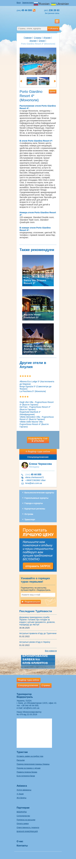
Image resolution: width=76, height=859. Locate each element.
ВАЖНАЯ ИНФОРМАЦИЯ (27, 831)
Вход (19, 3)
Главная (28, 37)
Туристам (22, 752)
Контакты (22, 845)
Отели (42, 41)
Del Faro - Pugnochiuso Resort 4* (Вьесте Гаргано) (35, 408)
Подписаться (31, 602)
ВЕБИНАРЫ (22, 812)
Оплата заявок (23, 824)
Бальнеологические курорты (39, 492)
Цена (52, 91)
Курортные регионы (34, 508)
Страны (37, 37)
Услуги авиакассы (24, 790)
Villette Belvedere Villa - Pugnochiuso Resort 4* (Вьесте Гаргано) (37, 418)
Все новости (51, 651)
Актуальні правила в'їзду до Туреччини (37, 633)
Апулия (33, 41)
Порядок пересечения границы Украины (33, 764)
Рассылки (21, 760)
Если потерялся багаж (26, 776)
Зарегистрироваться (30, 3)
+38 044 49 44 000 (29, 705)
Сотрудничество (23, 816)
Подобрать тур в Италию (38, 440)
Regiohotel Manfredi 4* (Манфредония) (30, 413)
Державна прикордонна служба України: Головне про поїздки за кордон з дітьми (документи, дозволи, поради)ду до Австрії (37, 621)
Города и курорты (33, 503)
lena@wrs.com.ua (33, 483)
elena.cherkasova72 (34, 477)
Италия (47, 37)
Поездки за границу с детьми (28, 768)
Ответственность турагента (28, 828)
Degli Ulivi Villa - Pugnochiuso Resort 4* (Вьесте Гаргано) (37, 403)
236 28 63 (51, 10)
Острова (28, 514)
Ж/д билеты (21, 798)
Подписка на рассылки (26, 820)
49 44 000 (33, 474)
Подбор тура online (38, 451)
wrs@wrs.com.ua (31, 708)
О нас (20, 841)
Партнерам (23, 807)
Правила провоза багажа (27, 772)
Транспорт (29, 519)
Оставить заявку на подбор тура (30, 756)
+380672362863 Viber (35, 480)
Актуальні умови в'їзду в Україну (34, 642)
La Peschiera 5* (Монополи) (33, 391)
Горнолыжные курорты (36, 498)
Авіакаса (22, 786)
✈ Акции (20, 794)
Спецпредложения (37, 457)
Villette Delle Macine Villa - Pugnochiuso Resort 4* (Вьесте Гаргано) (34, 424)
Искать (53, 28)
